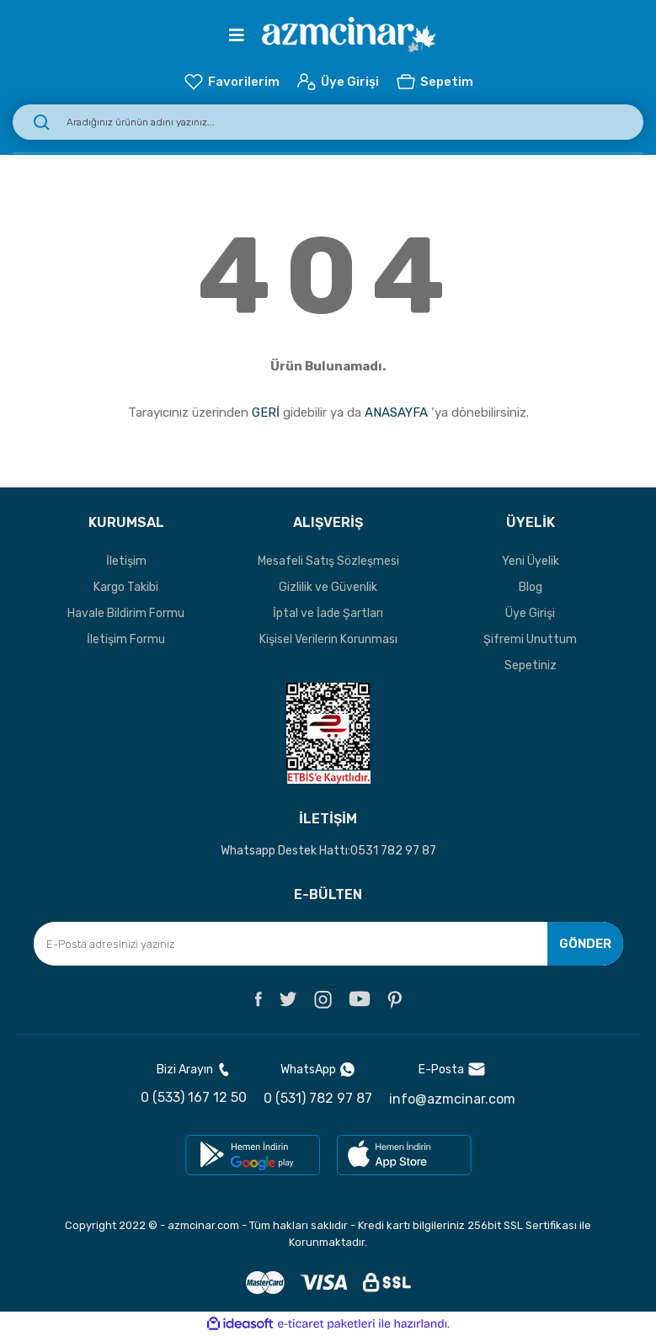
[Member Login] (337, 82)
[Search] (328, 122)
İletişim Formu (126, 639)
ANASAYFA (396, 412)
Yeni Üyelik (530, 561)
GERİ (266, 412)
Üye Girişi (530, 613)
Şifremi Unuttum (530, 639)
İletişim (126, 561)
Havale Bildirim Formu (125, 613)
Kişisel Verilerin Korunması (328, 639)
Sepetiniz (530, 665)
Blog (530, 587)
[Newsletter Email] (328, 944)
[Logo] (349, 36)
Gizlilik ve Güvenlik (328, 587)
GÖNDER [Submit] (585, 943)
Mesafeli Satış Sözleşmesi (328, 561)
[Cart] (434, 82)
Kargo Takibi (125, 587)
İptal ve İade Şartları (328, 613)
